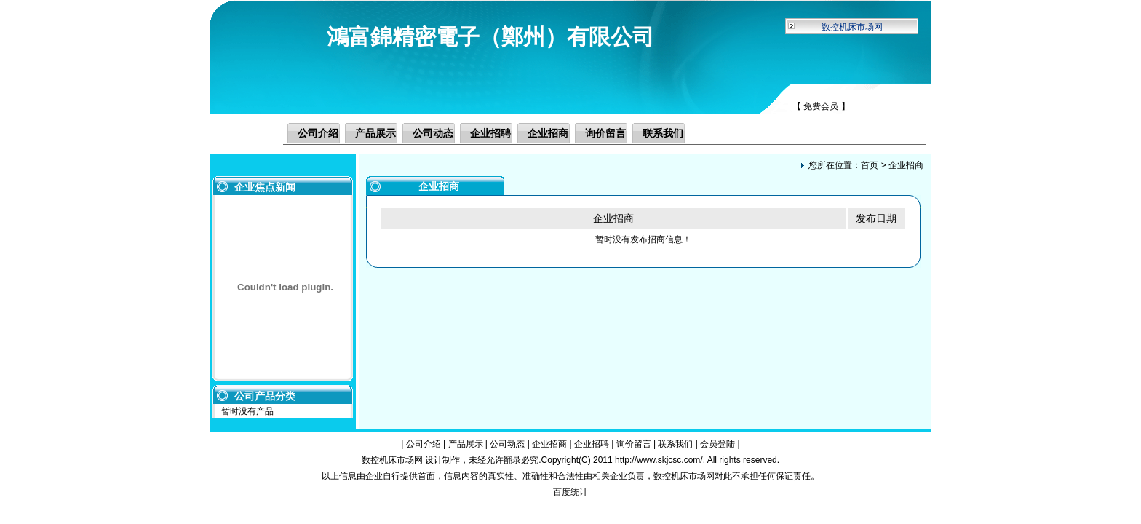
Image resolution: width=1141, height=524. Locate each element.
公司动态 (433, 133)
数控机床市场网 (852, 27)
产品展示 (375, 133)
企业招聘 (490, 133)
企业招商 (548, 133)
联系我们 (663, 133)
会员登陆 (717, 444)
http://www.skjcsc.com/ (659, 460)
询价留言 (605, 133)
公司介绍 (318, 133)
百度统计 (570, 492)
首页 (869, 165)
